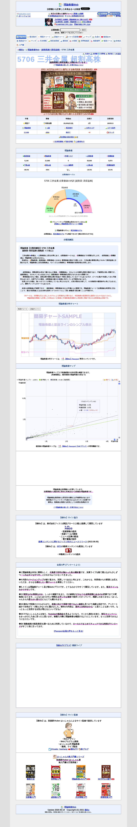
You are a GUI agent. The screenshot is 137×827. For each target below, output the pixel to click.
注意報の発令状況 (67, 137)
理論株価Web (71, 4)
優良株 (64, 41)
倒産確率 (95, 41)
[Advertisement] (68, 468)
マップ (87, 37)
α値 (48, 128)
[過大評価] (69, 141)
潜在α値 (48, 165)
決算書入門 (31, 797)
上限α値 (90, 165)
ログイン (114, 14)
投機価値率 (111, 165)
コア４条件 (111, 128)
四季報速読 (83, 41)
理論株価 (21, 37)
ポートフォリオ (23, 16)
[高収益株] (55, 50)
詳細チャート (58, 37)
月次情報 (42, 41)
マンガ (32, 41)
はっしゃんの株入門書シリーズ (68, 757)
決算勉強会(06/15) (56, 16)
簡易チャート (44, 37)
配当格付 (31, 37)
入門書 (20, 45)
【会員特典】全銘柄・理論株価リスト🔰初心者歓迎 (72, 22)
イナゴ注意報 (72, 37)
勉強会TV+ (22, 41)
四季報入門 (56, 779)
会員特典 (101, 16)
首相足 (117, 41)
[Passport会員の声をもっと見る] (68, 631)
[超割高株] (45, 50)
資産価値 (27, 156)
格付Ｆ (68, 132)
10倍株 (73, 41)
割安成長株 (53, 41)
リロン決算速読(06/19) (74, 16)
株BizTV (73, 749)
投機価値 (111, 156)
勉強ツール (106, 41)
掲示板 (109, 54)
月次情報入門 (81, 797)
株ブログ (83, 749)
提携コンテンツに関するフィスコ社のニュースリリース (62, 542)
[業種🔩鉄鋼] (78, 14)
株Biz (20, 50)
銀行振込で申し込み (82, 24)
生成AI (96, 37)
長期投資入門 (106, 797)
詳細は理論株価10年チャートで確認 (68, 224)
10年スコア (90, 128)
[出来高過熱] (58, 141)
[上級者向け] (79, 141)
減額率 (68, 165)
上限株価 (90, 156)
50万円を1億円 (104, 779)
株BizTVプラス (63, 645)
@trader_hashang (58, 749)
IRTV (59, 546)
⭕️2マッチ (110, 132)
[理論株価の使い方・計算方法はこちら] (68, 65)
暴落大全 (31, 779)
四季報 (101, 54)
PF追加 (117, 54)
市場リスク (69, 156)
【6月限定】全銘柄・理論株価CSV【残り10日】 (71, 19)
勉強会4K (106, 37)
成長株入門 (56, 797)
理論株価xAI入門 (79, 779)
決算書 (94, 54)
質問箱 (117, 16)
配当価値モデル (75, 230)
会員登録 (102, 14)
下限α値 (27, 165)
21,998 (26, 132)
